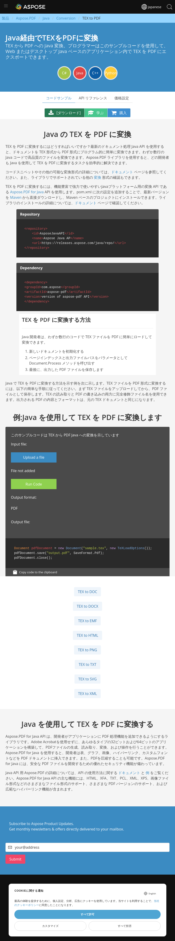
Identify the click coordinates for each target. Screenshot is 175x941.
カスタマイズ (50, 926)
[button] (6, 6)
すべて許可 (87, 914)
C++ (95, 72)
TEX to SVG (87, 679)
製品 (5, 18)
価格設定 (121, 98)
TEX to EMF (87, 620)
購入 (119, 113)
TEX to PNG (87, 649)
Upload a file (33, 457)
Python (111, 72)
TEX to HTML (87, 635)
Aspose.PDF (26, 18)
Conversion (65, 18)
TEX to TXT (87, 664)
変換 (97, 177)
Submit (15, 859)
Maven (15, 197)
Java (46, 18)
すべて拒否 (124, 926)
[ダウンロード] (64, 113)
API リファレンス (93, 98)
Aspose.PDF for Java (27, 191)
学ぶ (96, 113)
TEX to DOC (87, 591)
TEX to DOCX (87, 606)
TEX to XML (87, 693)
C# (64, 72)
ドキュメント (122, 171)
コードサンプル (59, 98)
